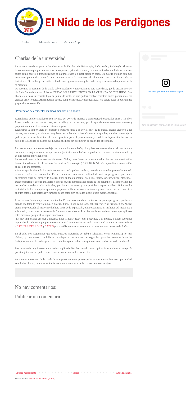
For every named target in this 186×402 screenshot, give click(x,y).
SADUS (49, 226)
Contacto (26, 42)
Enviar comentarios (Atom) (42, 378)
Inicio (76, 372)
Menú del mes (48, 42)
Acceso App (72, 42)
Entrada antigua (124, 372)
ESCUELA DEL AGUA (29, 226)
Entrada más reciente (26, 372)
